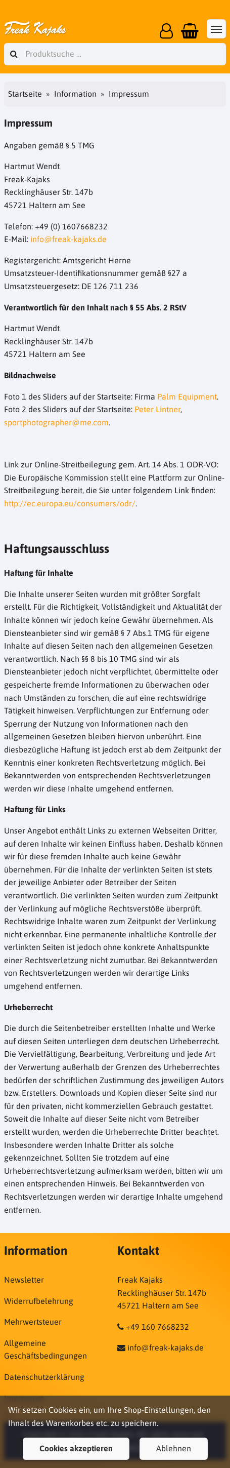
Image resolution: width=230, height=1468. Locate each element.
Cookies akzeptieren (76, 1448)
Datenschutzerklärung (44, 1376)
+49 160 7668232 (157, 1326)
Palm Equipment (187, 396)
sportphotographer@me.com (56, 422)
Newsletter (24, 1279)
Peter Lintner (157, 409)
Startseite (25, 93)
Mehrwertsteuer (33, 1321)
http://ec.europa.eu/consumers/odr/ (69, 503)
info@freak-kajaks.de (68, 239)
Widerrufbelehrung (38, 1300)
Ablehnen (173, 1448)
